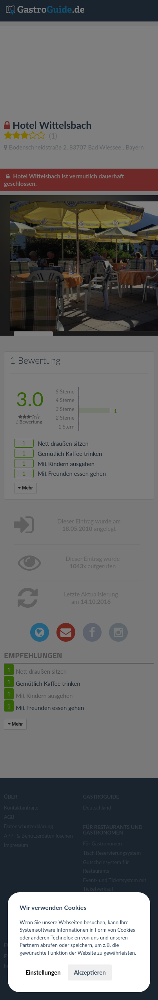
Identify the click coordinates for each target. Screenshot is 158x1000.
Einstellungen (43, 972)
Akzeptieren (89, 972)
